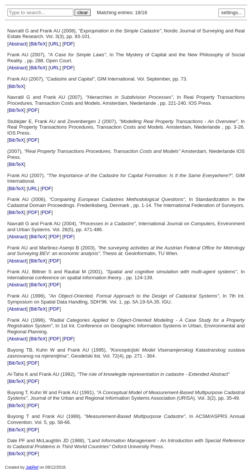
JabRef (32, 467)
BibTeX (38, 44)
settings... (231, 12)
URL (55, 44)
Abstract (17, 44)
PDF (68, 44)
